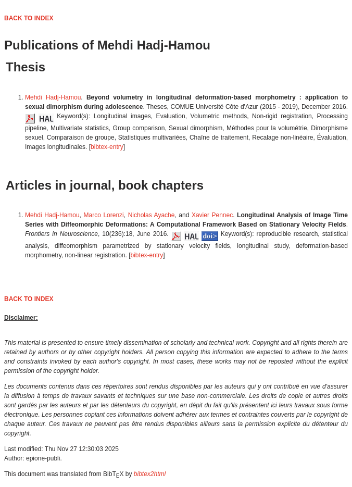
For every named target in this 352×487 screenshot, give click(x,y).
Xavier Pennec (212, 215)
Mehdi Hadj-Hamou (53, 97)
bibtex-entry (107, 147)
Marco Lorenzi (104, 215)
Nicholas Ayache (151, 215)
